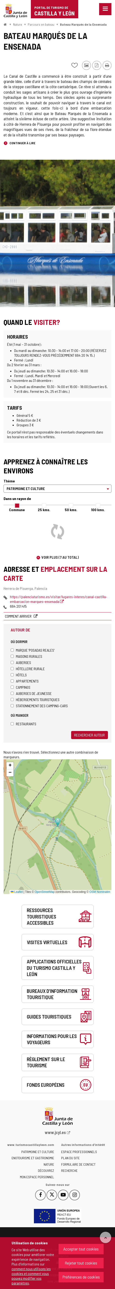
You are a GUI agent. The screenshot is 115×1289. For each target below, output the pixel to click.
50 (71, 509)
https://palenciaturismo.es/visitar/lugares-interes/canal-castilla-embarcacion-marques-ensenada (58, 599)
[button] (10, 765)
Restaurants (23, 723)
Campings (20, 687)
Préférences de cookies (81, 1276)
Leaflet (17, 892)
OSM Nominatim (99, 892)
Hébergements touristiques (35, 699)
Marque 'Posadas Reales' (33, 650)
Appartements (25, 681)
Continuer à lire (22, 143)
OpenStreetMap (45, 892)
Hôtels (19, 675)
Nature (17, 24)
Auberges (21, 662)
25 (44, 509)
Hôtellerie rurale (28, 668)
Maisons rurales (26, 656)
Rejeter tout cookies (81, 1262)
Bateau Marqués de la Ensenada (83, 24)
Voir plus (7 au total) (60, 557)
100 (98, 509)
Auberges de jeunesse (31, 693)
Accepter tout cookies (81, 1248)
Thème (9, 481)
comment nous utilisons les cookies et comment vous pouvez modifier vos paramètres (31, 1275)
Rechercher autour (89, 735)
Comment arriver (18, 616)
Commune (17, 509)
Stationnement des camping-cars (39, 705)
